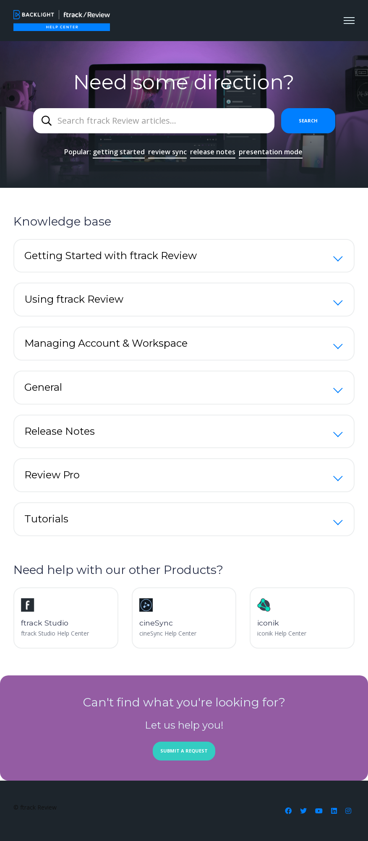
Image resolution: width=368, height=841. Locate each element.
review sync (167, 151)
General (43, 387)
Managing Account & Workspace (106, 343)
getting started (119, 151)
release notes (212, 151)
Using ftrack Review (73, 299)
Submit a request (184, 751)
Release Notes (59, 431)
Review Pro (52, 475)
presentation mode (271, 151)
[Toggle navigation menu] (349, 20)
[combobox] (153, 120)
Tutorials (46, 519)
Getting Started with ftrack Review (110, 255)
